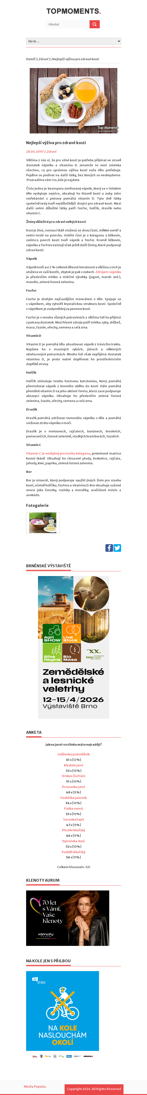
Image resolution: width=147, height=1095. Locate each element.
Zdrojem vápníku (108, 272)
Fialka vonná (73, 809)
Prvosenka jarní (73, 787)
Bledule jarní (73, 765)
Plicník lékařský (73, 830)
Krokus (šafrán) (73, 776)
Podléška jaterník (74, 798)
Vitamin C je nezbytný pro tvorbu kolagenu (58, 453)
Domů (30, 59)
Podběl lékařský (73, 852)
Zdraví (43, 59)
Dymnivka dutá (73, 841)
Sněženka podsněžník (73, 754)
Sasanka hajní (73, 819)
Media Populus (35, 1087)
